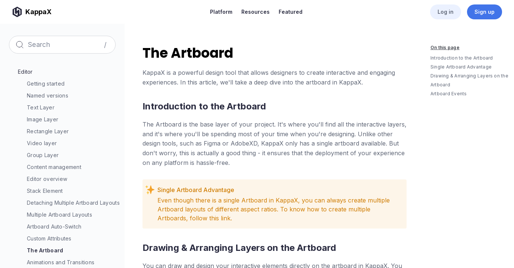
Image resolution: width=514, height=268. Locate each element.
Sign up (484, 12)
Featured (291, 12)
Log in (446, 12)
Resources (255, 12)
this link (220, 218)
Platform (221, 12)
